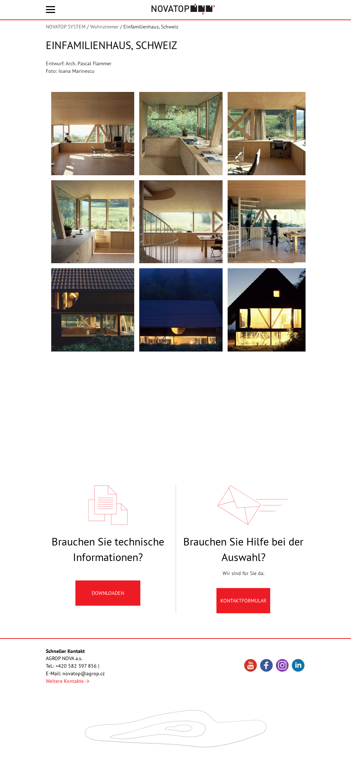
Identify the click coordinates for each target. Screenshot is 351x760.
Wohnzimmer (104, 26)
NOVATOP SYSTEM (65, 26)
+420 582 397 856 (76, 666)
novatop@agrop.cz (83, 673)
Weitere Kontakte (67, 681)
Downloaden (108, 596)
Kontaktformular (243, 603)
